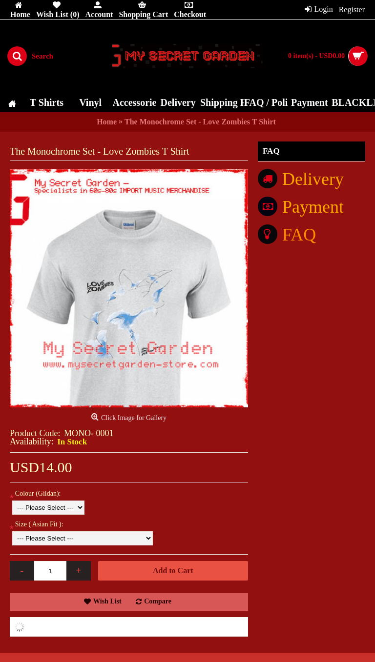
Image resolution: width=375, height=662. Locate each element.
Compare (157, 601)
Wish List (107, 601)
